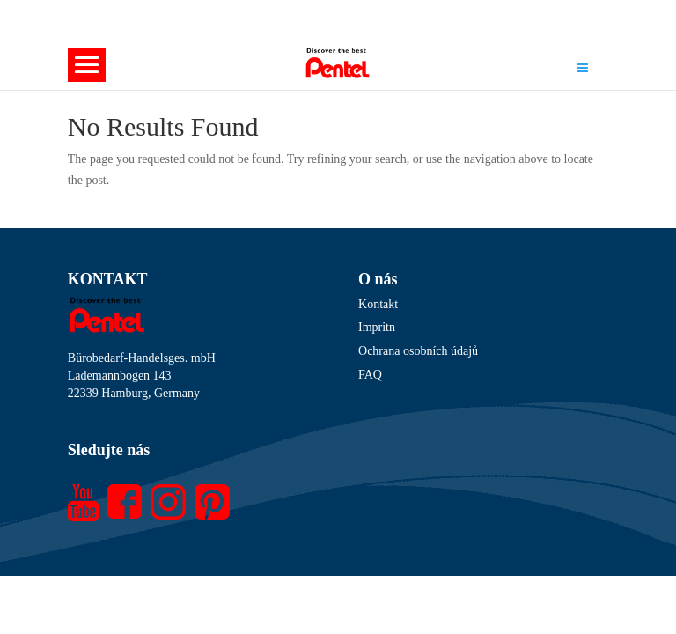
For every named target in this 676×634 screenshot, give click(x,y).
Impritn (376, 327)
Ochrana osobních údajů (418, 351)
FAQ (370, 374)
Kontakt (378, 304)
